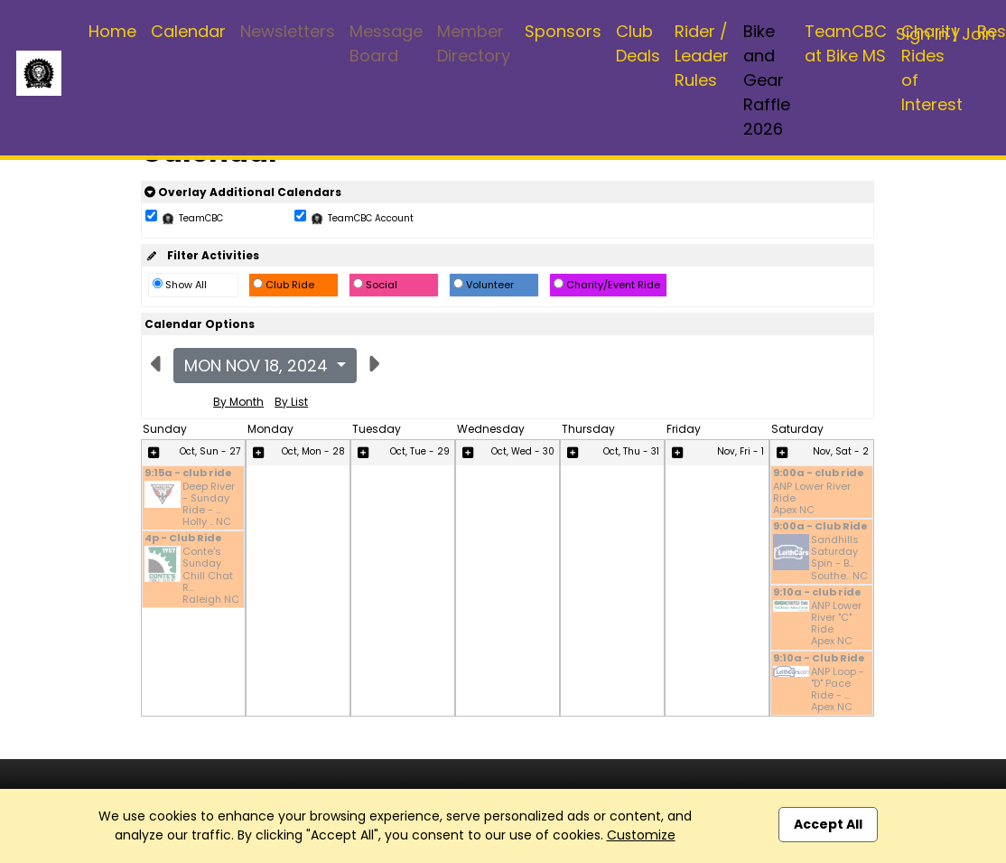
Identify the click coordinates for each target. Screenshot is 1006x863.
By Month (238, 401)
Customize (641, 835)
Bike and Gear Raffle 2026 (766, 80)
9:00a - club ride (818, 474)
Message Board (386, 43)
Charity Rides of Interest (932, 68)
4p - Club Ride (183, 539)
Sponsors (563, 31)
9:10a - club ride (817, 593)
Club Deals (638, 43)
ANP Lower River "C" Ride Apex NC (836, 624)
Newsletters (287, 31)
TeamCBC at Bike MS (846, 43)
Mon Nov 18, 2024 (258, 365)
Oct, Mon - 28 (313, 451)
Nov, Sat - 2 (841, 451)
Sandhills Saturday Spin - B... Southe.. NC (839, 558)
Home (112, 31)
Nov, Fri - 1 (740, 451)
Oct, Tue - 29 (420, 451)
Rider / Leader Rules (702, 55)
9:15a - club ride (188, 474)
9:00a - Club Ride (820, 527)
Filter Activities (201, 255)
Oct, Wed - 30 (522, 451)
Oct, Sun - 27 (210, 451)
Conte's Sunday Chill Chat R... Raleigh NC (210, 575)
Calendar (188, 31)
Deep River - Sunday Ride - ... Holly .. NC (208, 505)
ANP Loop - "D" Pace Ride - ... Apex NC (837, 690)
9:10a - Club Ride (819, 659)
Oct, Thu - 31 (631, 451)
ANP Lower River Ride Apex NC (812, 499)
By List (291, 401)
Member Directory (473, 43)
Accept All (828, 824)
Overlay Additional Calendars (242, 192)
